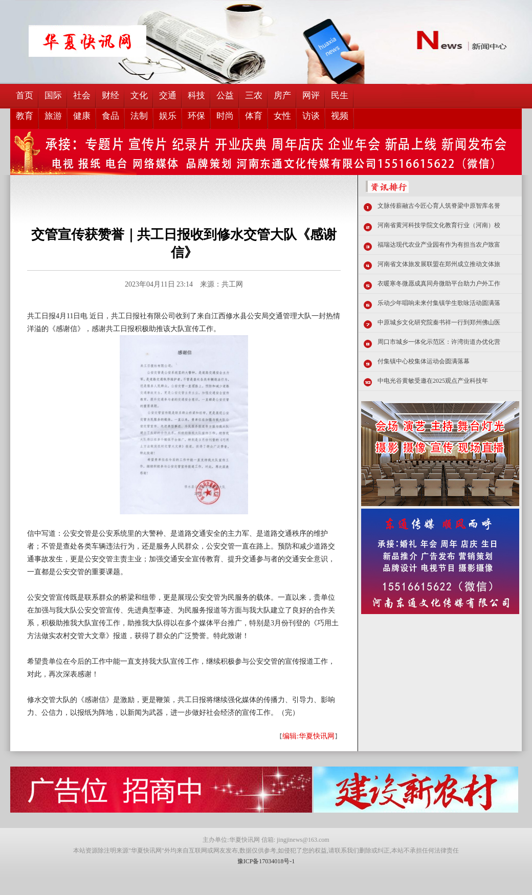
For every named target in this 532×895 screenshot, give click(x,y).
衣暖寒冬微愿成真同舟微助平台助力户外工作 (439, 283)
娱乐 (167, 116)
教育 (24, 116)
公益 (225, 95)
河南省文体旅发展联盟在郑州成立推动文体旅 (439, 264)
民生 (339, 95)
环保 (196, 116)
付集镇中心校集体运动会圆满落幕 (424, 361)
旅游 (53, 116)
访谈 (311, 116)
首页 (24, 95)
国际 (53, 95)
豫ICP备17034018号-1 (266, 861)
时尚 (225, 116)
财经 (110, 95)
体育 (253, 116)
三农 (253, 95)
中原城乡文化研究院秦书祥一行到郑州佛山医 (439, 322)
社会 (82, 95)
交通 (167, 95)
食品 (110, 116)
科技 (196, 95)
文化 (139, 95)
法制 (139, 116)
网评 (311, 95)
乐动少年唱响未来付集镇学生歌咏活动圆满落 (439, 303)
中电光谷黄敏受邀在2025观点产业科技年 (433, 380)
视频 (339, 116)
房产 (282, 95)
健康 (82, 116)
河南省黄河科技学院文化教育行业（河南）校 (439, 225)
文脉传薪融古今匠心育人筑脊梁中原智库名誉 (439, 205)
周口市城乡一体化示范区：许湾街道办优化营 (439, 341)
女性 (282, 116)
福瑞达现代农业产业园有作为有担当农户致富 (439, 244)
